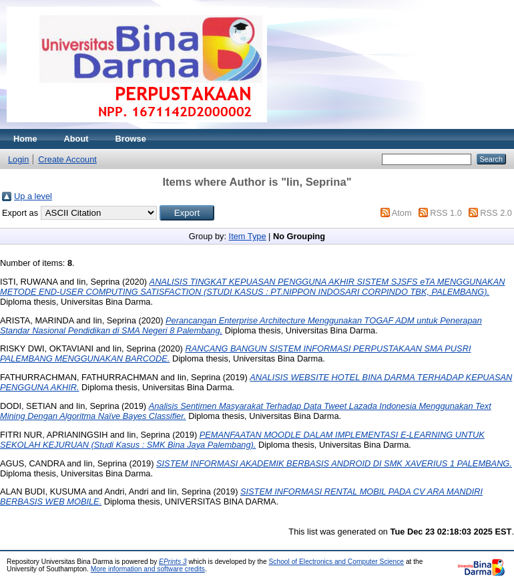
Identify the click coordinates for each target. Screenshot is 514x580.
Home (25, 139)
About (76, 139)
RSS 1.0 (446, 213)
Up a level (33, 196)
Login (18, 159)
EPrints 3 (173, 561)
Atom (402, 213)
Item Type (247, 236)
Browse (130, 139)
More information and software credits (148, 569)
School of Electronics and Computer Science (337, 561)
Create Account (67, 159)
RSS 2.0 (496, 213)
